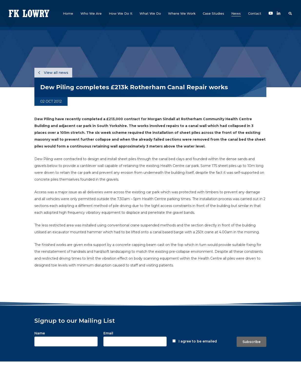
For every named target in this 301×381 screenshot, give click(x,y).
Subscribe (251, 342)
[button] (91, 13)
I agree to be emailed (198, 341)
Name (39, 333)
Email (108, 333)
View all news (53, 72)
